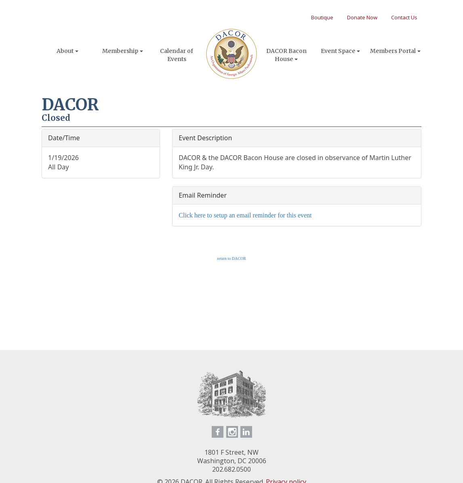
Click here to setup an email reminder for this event (245, 215)
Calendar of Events (176, 55)
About (67, 51)
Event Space (340, 51)
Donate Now (362, 17)
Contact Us (404, 17)
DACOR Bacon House (286, 55)
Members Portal (395, 51)
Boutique (322, 17)
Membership (122, 51)
